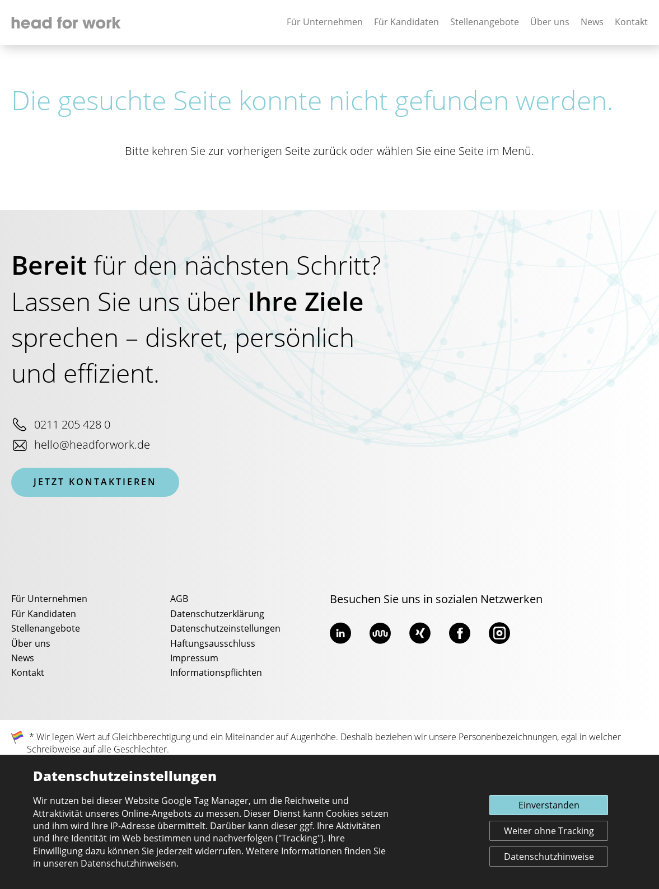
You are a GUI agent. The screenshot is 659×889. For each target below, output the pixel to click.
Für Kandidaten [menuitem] (43, 614)
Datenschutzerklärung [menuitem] (217, 614)
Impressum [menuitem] (194, 658)
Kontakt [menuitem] (27, 673)
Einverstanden (548, 805)
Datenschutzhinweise (549, 857)
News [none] (592, 22)
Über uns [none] (549, 22)
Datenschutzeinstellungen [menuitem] (225, 628)
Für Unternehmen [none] (325, 22)
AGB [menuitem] (179, 599)
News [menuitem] (22, 658)
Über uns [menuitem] (30, 643)
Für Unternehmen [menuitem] (49, 599)
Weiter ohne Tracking (549, 831)
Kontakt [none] (631, 22)
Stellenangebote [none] (484, 22)
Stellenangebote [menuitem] (45, 628)
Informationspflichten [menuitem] (216, 673)
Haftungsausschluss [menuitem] (212, 643)
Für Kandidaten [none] (406, 22)
